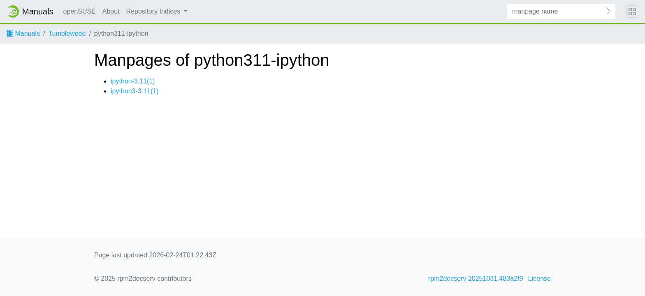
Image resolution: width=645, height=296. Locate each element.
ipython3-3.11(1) (135, 91)
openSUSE (79, 11)
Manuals (23, 33)
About (111, 11)
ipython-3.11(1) (133, 81)
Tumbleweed (67, 33)
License (539, 278)
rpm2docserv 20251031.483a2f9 (475, 278)
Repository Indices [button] (154, 11)
